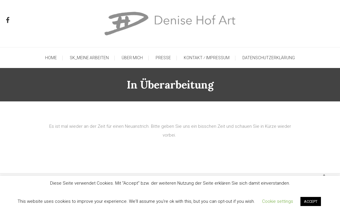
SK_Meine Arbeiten (89, 57)
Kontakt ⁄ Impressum (206, 57)
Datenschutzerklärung (268, 57)
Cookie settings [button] (277, 201)
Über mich (132, 57)
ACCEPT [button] (310, 201)
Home (51, 57)
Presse (163, 57)
